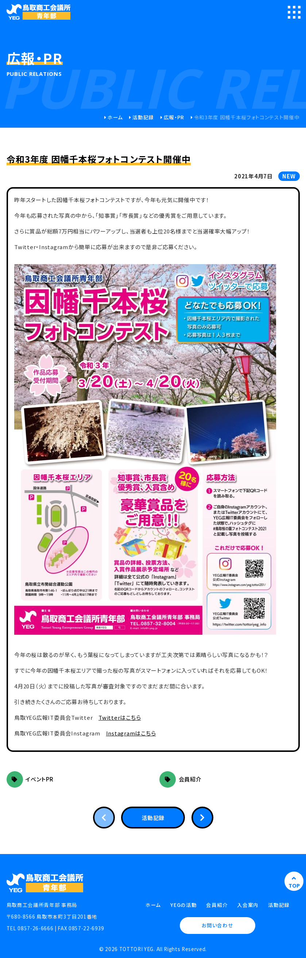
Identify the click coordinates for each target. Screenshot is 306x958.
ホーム (115, 117)
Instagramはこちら (131, 733)
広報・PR (174, 117)
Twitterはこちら (119, 717)
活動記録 (143, 117)
